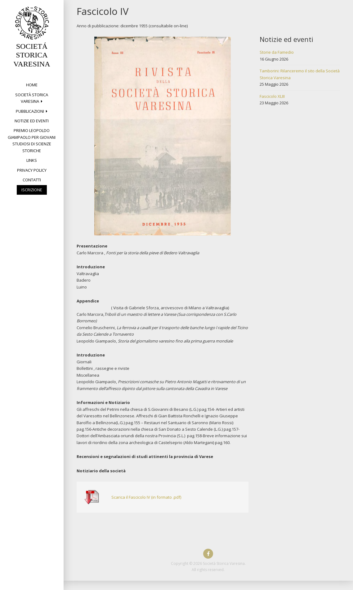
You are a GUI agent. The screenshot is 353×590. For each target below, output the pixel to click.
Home (32, 85)
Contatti (32, 180)
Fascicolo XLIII (272, 96)
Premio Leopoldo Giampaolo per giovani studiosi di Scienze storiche (32, 140)
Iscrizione (31, 190)
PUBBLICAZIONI (30, 111)
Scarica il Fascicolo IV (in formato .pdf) (146, 497)
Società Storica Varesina (31, 98)
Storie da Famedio (277, 52)
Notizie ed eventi (32, 121)
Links (31, 160)
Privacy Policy (32, 170)
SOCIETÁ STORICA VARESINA (31, 55)
